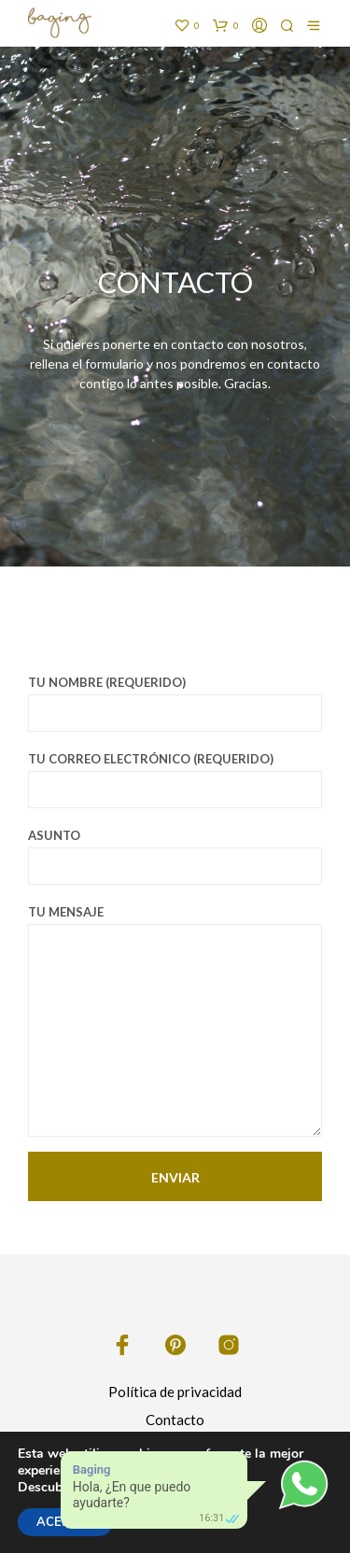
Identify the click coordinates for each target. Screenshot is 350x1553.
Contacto (175, 1419)
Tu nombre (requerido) (175, 703)
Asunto (175, 856)
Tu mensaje (175, 1020)
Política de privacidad (175, 1391)
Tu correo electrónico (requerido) (175, 779)
